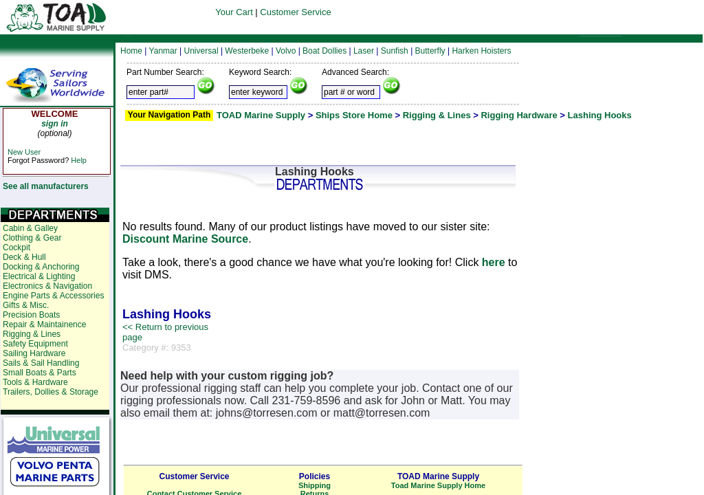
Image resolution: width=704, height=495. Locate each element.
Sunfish (394, 51)
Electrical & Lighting (39, 276)
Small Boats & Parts (39, 372)
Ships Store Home (354, 115)
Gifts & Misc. (26, 305)
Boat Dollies (324, 51)
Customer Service (295, 12)
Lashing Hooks (600, 115)
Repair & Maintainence (44, 324)
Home (131, 51)
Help (79, 160)
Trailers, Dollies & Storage (50, 392)
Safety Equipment (35, 344)
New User (24, 152)
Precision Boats (31, 315)
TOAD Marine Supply (261, 115)
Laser (363, 51)
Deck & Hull (24, 257)
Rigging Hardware (519, 115)
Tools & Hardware (35, 382)
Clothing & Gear (32, 238)
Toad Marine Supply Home (438, 485)
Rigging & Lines (437, 115)
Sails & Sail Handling (41, 363)
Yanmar (163, 51)
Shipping (314, 485)
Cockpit (16, 247)
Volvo (286, 51)
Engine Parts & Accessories (53, 295)
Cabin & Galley (30, 228)
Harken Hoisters (481, 51)
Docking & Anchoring (41, 267)
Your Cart (233, 12)
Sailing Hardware (34, 353)
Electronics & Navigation (47, 286)
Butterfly (430, 51)
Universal (201, 51)
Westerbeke (247, 51)
